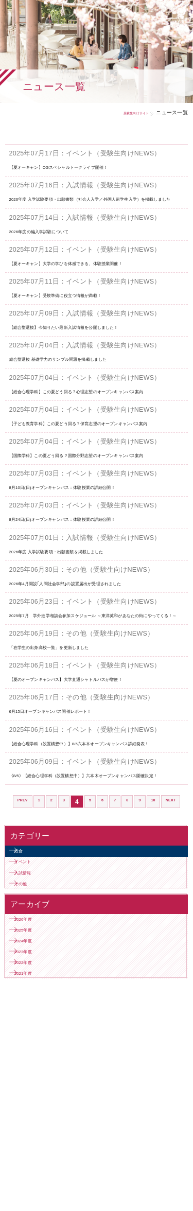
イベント (34, 991)
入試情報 (34, 1010)
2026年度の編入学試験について (58, 240)
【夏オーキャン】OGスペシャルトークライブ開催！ (89, 166)
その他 (31, 1028)
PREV (25, 904)
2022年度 (35, 1145)
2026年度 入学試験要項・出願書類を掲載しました (86, 607)
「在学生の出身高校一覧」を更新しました (74, 722)
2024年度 (35, 1108)
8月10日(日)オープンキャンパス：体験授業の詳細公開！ (96, 543)
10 (173, 904)
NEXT (96, 920)
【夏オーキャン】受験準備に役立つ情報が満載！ (84, 313)
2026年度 (35, 1071)
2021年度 (35, 1163)
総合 (27, 973)
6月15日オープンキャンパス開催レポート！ (76, 795)
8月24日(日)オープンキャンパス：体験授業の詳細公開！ (96, 574)
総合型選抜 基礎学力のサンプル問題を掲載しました (88, 387)
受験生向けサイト (124, 112)
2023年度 (35, 1126)
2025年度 (35, 1090)
